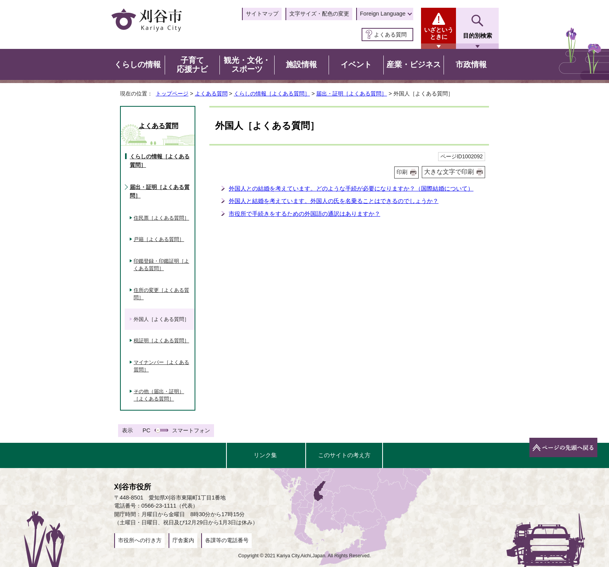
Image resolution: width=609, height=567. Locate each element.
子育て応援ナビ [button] (192, 65)
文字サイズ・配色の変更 (319, 13)
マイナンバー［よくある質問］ (161, 366)
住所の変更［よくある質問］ (161, 294)
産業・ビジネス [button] (413, 64)
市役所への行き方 (140, 540)
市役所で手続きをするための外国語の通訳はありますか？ (304, 213)
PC (146, 430)
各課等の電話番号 (227, 540)
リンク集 (265, 455)
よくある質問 (390, 34)
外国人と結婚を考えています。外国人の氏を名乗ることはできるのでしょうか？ (333, 201)
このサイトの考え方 (344, 455)
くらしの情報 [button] (137, 64)
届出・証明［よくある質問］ (351, 93)
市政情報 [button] (471, 64)
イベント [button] (356, 64)
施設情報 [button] (301, 64)
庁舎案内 (183, 540)
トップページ (172, 93)
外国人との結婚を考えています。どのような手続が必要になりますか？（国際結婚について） (351, 188)
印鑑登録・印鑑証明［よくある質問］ (161, 265)
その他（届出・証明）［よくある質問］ (159, 395)
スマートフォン (191, 430)
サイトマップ (262, 13)
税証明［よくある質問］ (161, 340)
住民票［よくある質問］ (161, 218)
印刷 (402, 172)
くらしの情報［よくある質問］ (272, 93)
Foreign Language (382, 13)
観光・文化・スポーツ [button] (247, 65)
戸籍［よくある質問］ (159, 239)
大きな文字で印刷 (449, 171)
